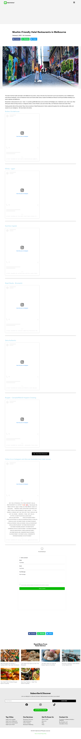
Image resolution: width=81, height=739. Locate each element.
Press (43, 725)
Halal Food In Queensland (12, 723)
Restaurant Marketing (28, 725)
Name (20, 560)
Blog (43, 723)
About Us (44, 721)
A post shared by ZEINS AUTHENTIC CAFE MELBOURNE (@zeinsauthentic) (29, 387)
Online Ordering (26, 723)
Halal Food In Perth (10, 725)
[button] (16, 39)
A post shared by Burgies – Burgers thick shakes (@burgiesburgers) (29, 445)
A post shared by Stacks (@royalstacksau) (20, 330)
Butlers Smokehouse (12, 111)
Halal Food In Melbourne (11, 721)
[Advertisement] (40, 15)
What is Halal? (45, 720)
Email (20, 566)
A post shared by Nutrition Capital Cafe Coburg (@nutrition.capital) (29, 273)
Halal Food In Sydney (10, 720)
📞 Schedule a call (63, 722)
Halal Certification (27, 721)
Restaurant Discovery (28, 720)
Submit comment (42, 588)
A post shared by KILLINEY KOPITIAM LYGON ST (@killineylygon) (27, 216)
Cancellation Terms (63, 724)
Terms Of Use (37, 734)
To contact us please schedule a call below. (66, 721)
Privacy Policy (43, 734)
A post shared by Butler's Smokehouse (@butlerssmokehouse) (27, 158)
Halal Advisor (22, 539)
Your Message (22, 571)
